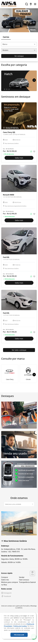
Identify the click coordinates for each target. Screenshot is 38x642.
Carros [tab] (6, 37)
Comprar (4, 577)
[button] (34, 80)
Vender (22, 577)
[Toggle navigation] (35, 4)
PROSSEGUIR (19, 635)
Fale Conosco (24, 580)
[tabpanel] (19, 537)
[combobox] (19, 44)
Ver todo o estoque (19, 350)
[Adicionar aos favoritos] (34, 151)
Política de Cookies (20, 626)
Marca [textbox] (5, 44)
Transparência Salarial (27, 582)
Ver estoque (19, 56)
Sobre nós (5, 580)
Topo (32, 573)
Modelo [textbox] (5, 50)
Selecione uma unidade (13, 504)
